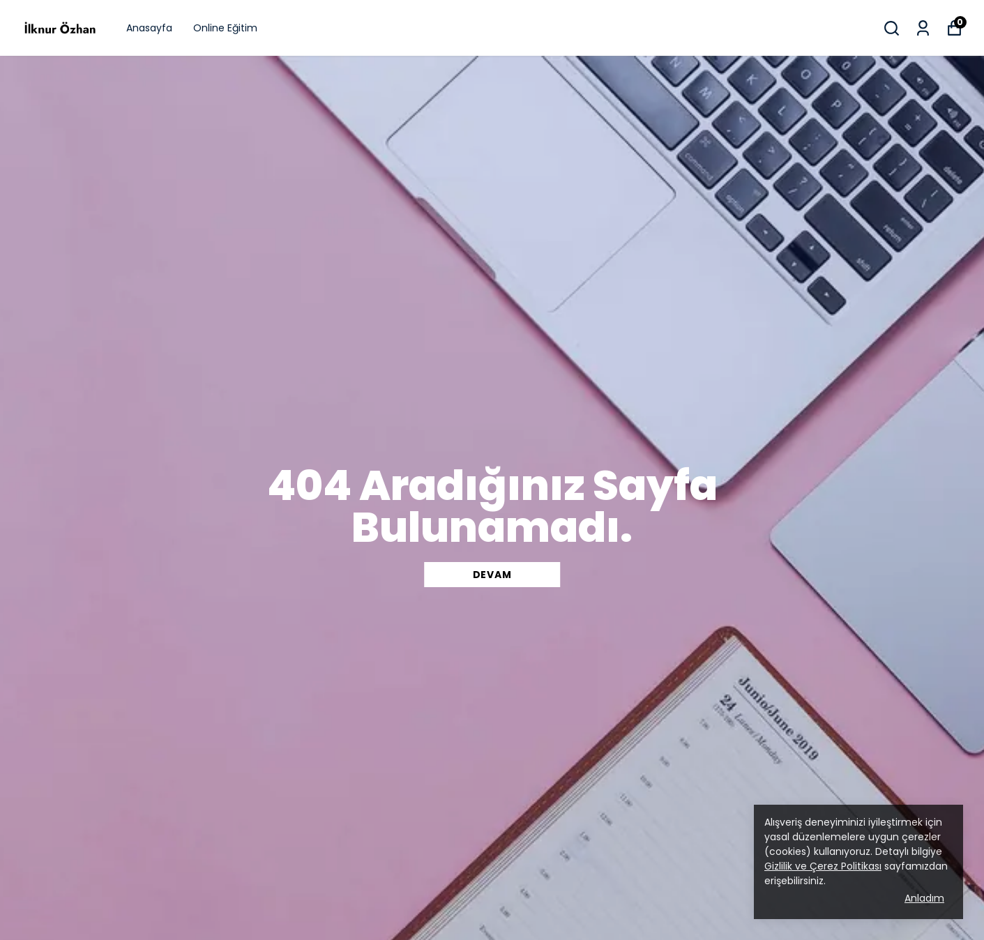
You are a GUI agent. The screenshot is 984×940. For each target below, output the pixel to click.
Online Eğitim (225, 28)
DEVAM (492, 575)
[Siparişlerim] (923, 28)
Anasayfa (149, 28)
